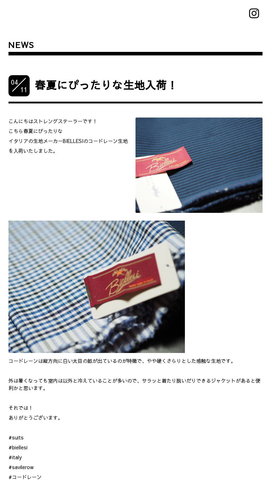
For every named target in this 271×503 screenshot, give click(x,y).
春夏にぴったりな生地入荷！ (106, 85)
